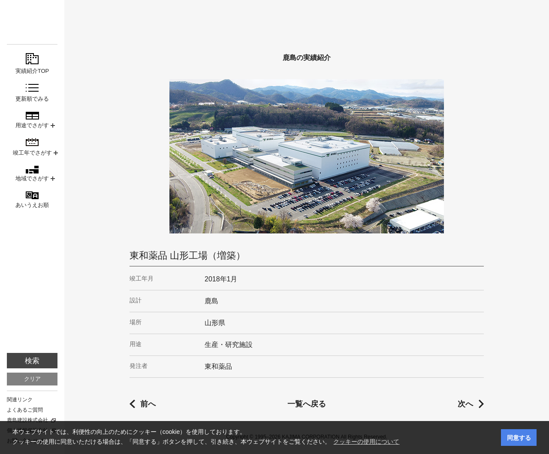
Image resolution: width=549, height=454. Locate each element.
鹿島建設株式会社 (27, 420)
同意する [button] (519, 437)
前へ (148, 404)
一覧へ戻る (306, 404)
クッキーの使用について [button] (366, 441)
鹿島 (32, 22)
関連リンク (20, 399)
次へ (465, 404)
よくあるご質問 (25, 409)
